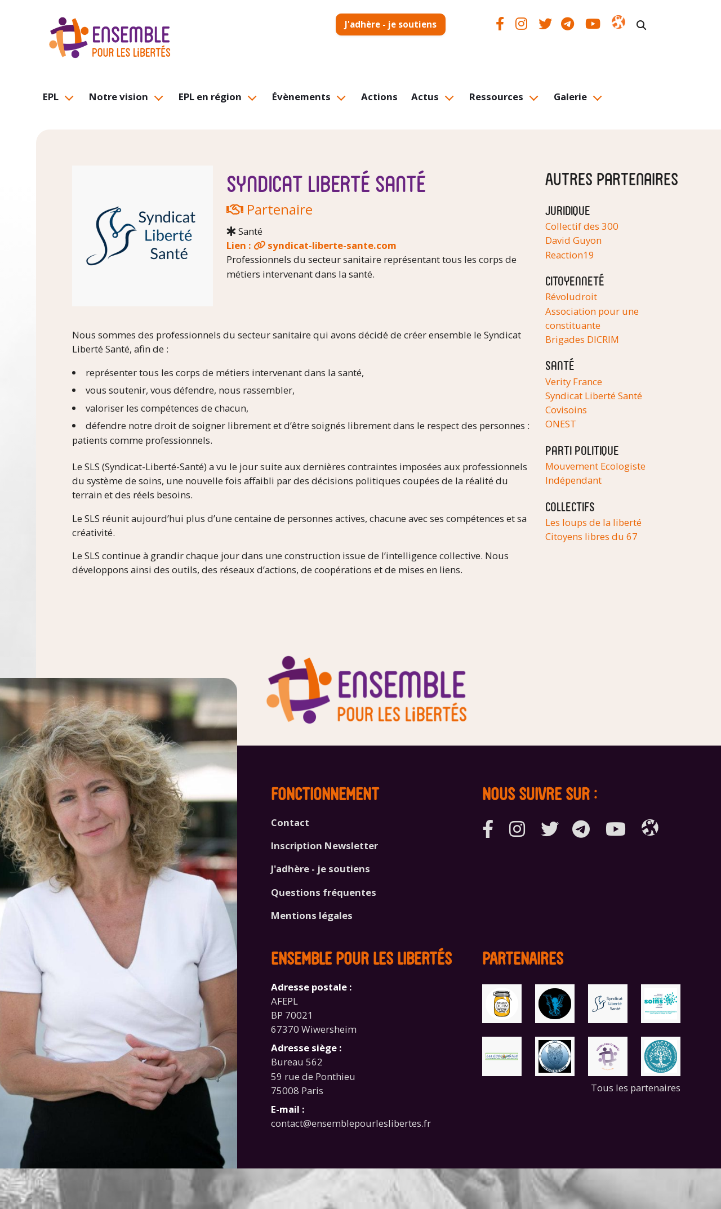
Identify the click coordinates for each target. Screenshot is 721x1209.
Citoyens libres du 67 (591, 536)
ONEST (560, 423)
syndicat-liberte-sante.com (332, 245)
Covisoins (566, 409)
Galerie (570, 96)
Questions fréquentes (323, 892)
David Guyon (573, 240)
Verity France (573, 381)
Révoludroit (571, 296)
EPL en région (210, 96)
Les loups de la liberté (593, 522)
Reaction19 (569, 254)
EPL (51, 96)
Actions (379, 96)
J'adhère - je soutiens (391, 24)
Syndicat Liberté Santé (593, 395)
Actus (425, 96)
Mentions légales (312, 915)
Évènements (301, 96)
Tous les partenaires (635, 1087)
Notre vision (118, 96)
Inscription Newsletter (324, 845)
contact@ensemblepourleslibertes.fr (351, 1123)
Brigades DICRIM (582, 339)
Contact (290, 822)
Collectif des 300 (581, 226)
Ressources (496, 96)
